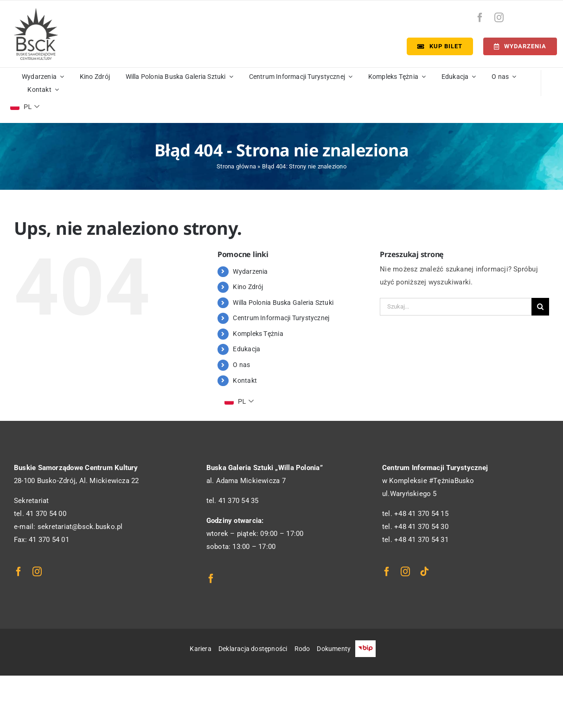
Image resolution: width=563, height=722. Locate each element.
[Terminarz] (520, 46)
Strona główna (236, 166)
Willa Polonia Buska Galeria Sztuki (283, 302)
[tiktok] (424, 571)
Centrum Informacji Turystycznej (281, 318)
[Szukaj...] (455, 307)
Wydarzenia (250, 271)
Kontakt (245, 380)
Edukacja (246, 349)
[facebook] (480, 17)
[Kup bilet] (440, 46)
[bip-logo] (541, 15)
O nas (241, 364)
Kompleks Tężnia (258, 333)
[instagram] (499, 17)
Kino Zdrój (248, 286)
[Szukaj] (540, 307)
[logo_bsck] (36, 11)
